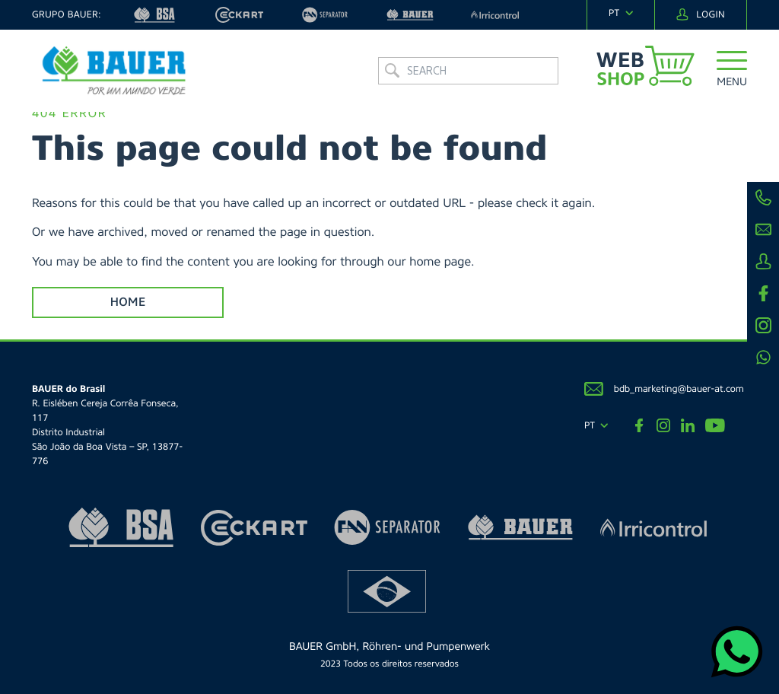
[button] (732, 72)
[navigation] (620, 13)
